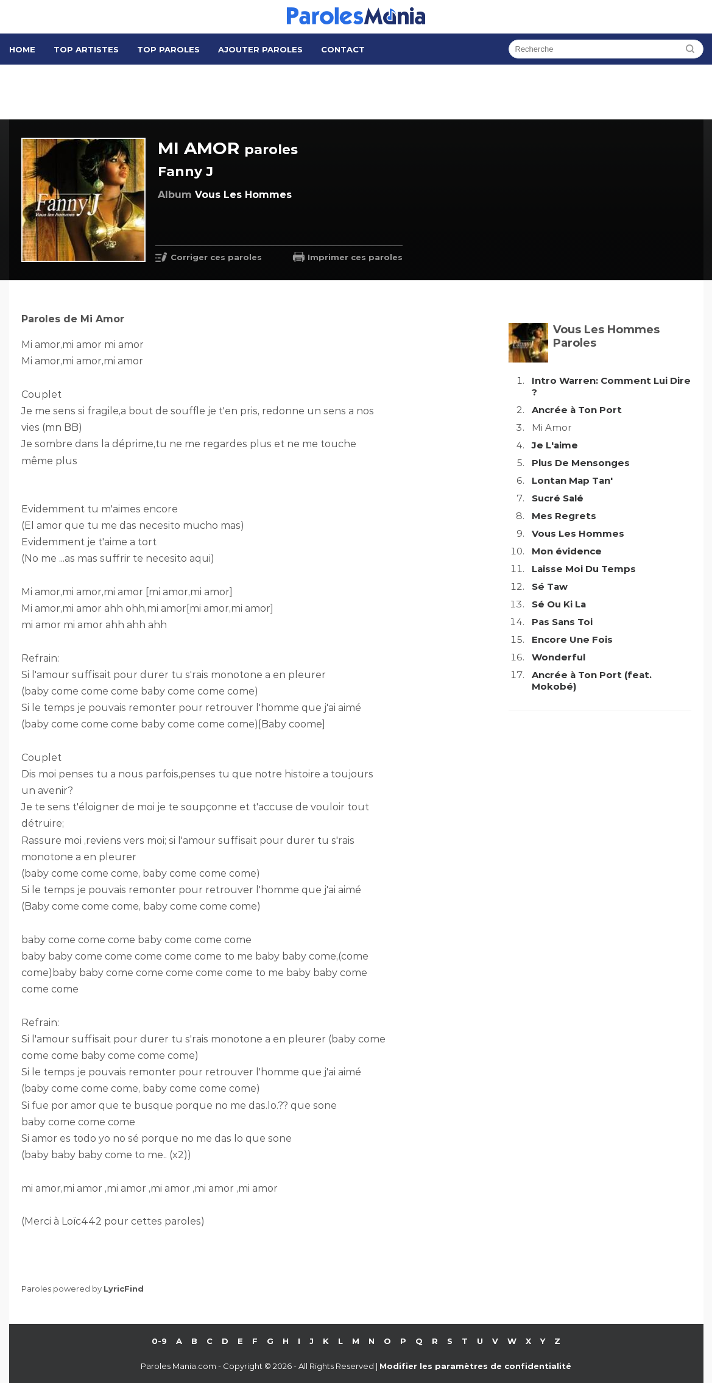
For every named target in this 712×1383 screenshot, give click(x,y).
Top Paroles (168, 49)
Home (22, 49)
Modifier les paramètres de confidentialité (475, 1366)
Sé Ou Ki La (559, 604)
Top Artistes (86, 49)
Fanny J (185, 171)
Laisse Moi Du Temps (584, 569)
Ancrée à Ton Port (577, 410)
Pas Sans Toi (562, 622)
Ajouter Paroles (260, 49)
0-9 (159, 1341)
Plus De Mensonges (581, 463)
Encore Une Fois (572, 639)
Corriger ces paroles (216, 257)
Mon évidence (567, 551)
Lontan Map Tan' (572, 480)
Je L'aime (555, 445)
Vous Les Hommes (578, 533)
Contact (343, 49)
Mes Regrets (564, 516)
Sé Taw (550, 586)
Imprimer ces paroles (355, 257)
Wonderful (558, 657)
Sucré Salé (557, 498)
